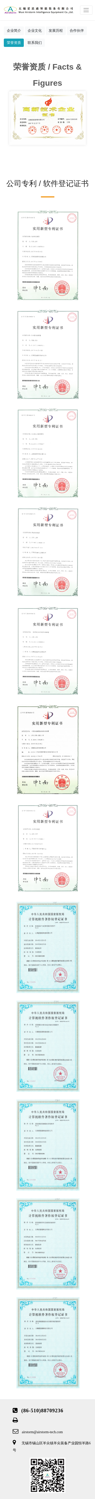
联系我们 (35, 43)
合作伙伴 (77, 30)
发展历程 (56, 30)
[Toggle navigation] (86, 10)
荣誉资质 (14, 43)
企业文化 (35, 30)
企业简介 (14, 30)
